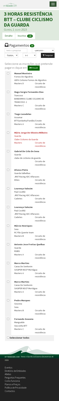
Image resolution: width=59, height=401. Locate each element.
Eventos (8, 367)
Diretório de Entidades (15, 370)
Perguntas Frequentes (15, 377)
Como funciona (12, 380)
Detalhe (9, 35)
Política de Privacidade (15, 387)
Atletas (8, 374)
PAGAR (33, 68)
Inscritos (25, 36)
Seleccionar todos (18, 337)
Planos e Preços (12, 384)
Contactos (10, 391)
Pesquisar (48, 55)
